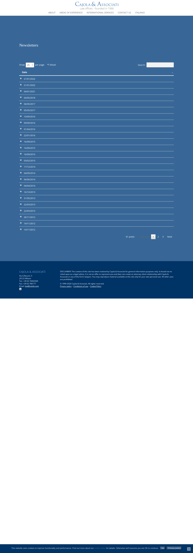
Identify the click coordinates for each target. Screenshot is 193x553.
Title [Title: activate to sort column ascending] (67, 72)
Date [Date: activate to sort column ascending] (24, 72)
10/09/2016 (29, 189)
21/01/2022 (29, 78)
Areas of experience (71, 13)
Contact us (124, 13)
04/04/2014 (29, 362)
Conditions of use (80, 541)
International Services (100, 13)
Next (169, 491)
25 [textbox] (28, 64)
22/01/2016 (29, 241)
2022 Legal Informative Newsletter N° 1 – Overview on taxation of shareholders (49, 107)
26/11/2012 (29, 446)
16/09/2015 (29, 259)
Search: (156, 64)
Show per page (31, 65)
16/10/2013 (29, 373)
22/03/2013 (29, 415)
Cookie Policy (95, 541)
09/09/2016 (29, 207)
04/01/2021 (29, 120)
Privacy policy (66, 541)
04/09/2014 (29, 334)
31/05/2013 (29, 394)
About (52, 13)
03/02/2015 (29, 303)
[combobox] (30, 65)
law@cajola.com (32, 540)
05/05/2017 (29, 172)
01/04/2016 (29, 224)
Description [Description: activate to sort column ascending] (99, 72)
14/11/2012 (29, 463)
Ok (162, 548)
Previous (144, 491)
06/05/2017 (29, 155)
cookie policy (100, 548)
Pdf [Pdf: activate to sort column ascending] (41, 72)
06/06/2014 (29, 351)
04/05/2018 (29, 137)
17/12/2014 (29, 320)
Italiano (140, 13)
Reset (53, 64)
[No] (189, 549)
